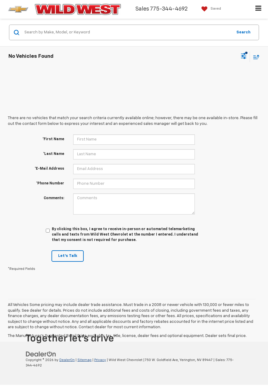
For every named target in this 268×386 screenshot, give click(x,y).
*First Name (53, 139)
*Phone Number (50, 183)
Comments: (54, 198)
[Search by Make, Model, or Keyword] (127, 32)
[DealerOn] (41, 354)
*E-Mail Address (49, 169)
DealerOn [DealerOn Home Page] (67, 360)
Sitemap (84, 360)
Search (243, 32)
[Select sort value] (255, 56)
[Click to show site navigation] (258, 9)
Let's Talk (67, 256)
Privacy (100, 360)
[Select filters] (244, 57)
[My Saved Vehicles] (209, 8)
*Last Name (53, 154)
